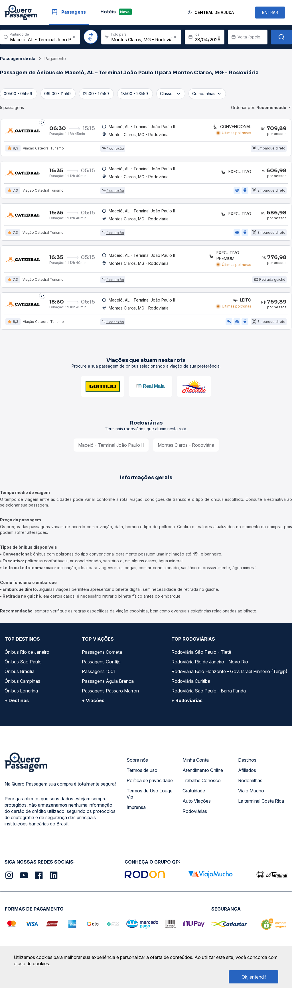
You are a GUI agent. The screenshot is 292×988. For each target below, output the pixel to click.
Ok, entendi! (254, 977)
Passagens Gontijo (101, 664)
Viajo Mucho (251, 793)
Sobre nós (137, 763)
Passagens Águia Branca (108, 684)
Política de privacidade (150, 783)
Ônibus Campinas (22, 684)
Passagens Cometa (102, 655)
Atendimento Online (202, 773)
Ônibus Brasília (20, 674)
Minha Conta (195, 763)
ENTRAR (270, 12)
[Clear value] (218, 37)
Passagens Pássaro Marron (110, 693)
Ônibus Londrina (21, 693)
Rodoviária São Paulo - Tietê (201, 655)
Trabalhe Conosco (201, 783)
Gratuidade (193, 793)
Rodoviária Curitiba (190, 684)
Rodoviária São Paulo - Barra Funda (208, 693)
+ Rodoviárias (186, 703)
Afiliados (247, 773)
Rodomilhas (250, 783)
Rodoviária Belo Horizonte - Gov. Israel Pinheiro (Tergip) (229, 674)
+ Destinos (17, 703)
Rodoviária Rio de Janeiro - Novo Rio (209, 664)
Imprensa (136, 810)
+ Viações (93, 703)
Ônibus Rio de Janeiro (27, 655)
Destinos (247, 763)
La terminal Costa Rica (261, 804)
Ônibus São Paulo (23, 664)
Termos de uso (142, 773)
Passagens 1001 (98, 674)
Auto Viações (196, 804)
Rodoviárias (194, 814)
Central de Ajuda (214, 12)
